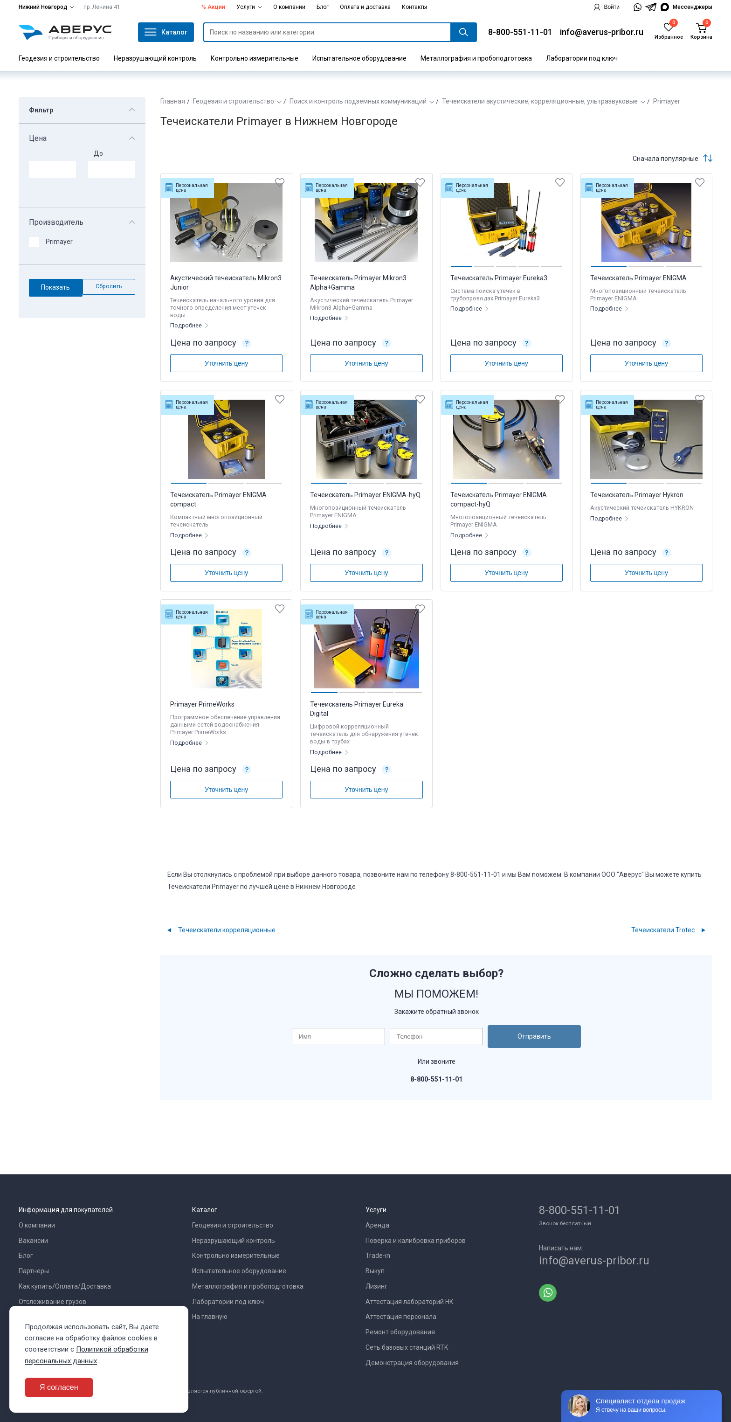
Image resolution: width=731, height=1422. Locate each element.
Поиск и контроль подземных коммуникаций (358, 101)
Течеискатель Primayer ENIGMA (638, 278)
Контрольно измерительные (254, 58)
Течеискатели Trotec (663, 930)
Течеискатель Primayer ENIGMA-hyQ (365, 495)
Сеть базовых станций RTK (407, 1347)
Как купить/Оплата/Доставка (65, 1286)
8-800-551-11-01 (520, 32)
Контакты (414, 7)
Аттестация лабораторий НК (410, 1301)
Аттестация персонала (401, 1316)
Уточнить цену (226, 363)
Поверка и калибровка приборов (416, 1240)
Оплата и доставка (365, 7)
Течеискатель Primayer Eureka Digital (356, 709)
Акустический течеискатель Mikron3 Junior (226, 282)
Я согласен (59, 1387)
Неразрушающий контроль (155, 58)
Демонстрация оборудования (412, 1363)
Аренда (377, 1225)
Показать (55, 287)
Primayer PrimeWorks (202, 704)
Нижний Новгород (46, 7)
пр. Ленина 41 (101, 7)
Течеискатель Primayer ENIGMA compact (218, 499)
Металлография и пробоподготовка (476, 58)
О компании (289, 7)
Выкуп (375, 1271)
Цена (38, 138)
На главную (210, 1316)
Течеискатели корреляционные (227, 930)
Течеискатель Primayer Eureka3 (498, 278)
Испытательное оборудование (359, 58)
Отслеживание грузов (52, 1301)
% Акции (213, 7)
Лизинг (376, 1286)
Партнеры (34, 1271)
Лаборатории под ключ (582, 58)
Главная (172, 101)
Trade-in (378, 1255)
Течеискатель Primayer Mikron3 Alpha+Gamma (358, 282)
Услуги (249, 7)
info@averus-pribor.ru (601, 32)
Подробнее (186, 325)
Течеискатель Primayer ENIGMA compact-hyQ (498, 499)
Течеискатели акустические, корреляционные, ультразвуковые (540, 101)
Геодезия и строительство (59, 58)
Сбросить (109, 286)
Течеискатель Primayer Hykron (636, 495)
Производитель (56, 222)
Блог (323, 7)
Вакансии (33, 1240)
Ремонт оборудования (400, 1332)
